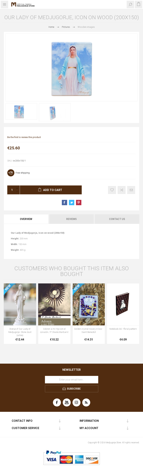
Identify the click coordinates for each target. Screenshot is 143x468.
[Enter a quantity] (10, 189)
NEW (8, 287)
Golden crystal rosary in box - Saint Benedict (88, 330)
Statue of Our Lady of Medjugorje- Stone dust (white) (19, 332)
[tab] (26, 219)
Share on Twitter (71, 202)
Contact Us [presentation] (117, 219)
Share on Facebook (64, 202)
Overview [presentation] (26, 219)
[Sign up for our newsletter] (71, 379)
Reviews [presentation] (71, 219)
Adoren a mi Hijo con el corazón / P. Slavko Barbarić (54, 330)
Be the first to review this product (24, 137)
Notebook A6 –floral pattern (123, 329)
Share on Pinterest (78, 202)
